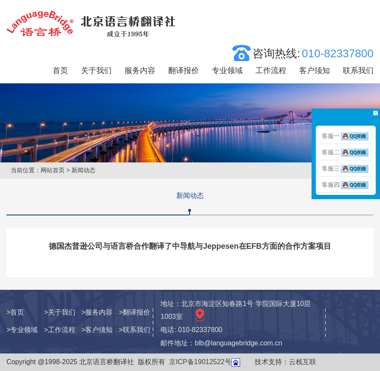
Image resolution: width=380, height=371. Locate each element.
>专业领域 (22, 329)
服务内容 (140, 70)
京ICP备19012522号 (200, 361)
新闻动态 (190, 195)
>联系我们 (134, 329)
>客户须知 (97, 329)
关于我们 (96, 70)
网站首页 (53, 170)
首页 (60, 70)
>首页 (15, 312)
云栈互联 (302, 361)
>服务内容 (97, 312)
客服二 (346, 152)
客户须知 (314, 70)
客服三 (346, 168)
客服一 (346, 135)
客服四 (346, 184)
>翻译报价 (134, 312)
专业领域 (227, 70)
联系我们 (358, 70)
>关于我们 (59, 312)
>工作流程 (59, 329)
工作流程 (270, 70)
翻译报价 (183, 70)
